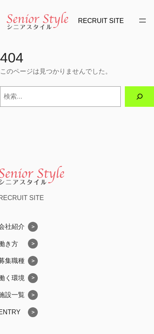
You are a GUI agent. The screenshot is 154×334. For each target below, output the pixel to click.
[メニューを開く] (142, 20)
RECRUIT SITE (101, 20)
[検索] (139, 96)
